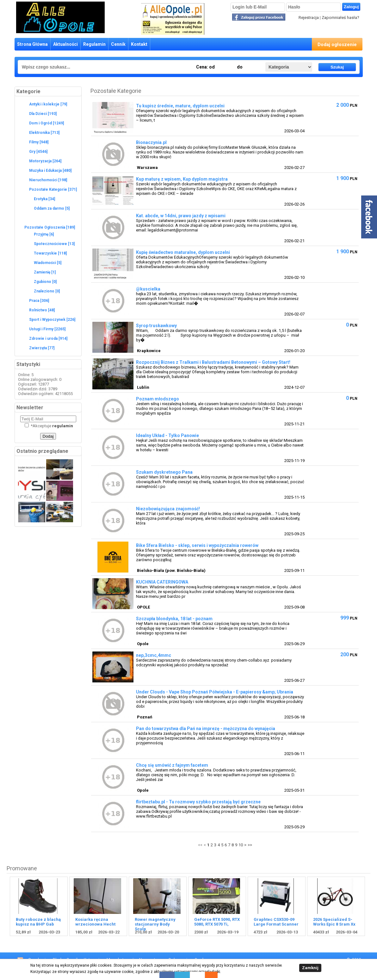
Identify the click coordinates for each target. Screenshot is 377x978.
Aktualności (65, 44)
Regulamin (94, 44)
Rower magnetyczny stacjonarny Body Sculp (155, 924)
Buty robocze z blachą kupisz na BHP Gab (38, 922)
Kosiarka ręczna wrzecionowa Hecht (95, 922)
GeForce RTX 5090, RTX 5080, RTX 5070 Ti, (217, 922)
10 (240, 845)
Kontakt (139, 44)
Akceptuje (49, 425)
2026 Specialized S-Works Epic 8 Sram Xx (334, 922)
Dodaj (48, 436)
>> (250, 845)
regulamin (62, 425)
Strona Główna (32, 44)
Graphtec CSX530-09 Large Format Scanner (276, 922)
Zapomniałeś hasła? (340, 17)
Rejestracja (309, 17)
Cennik (118, 44)
